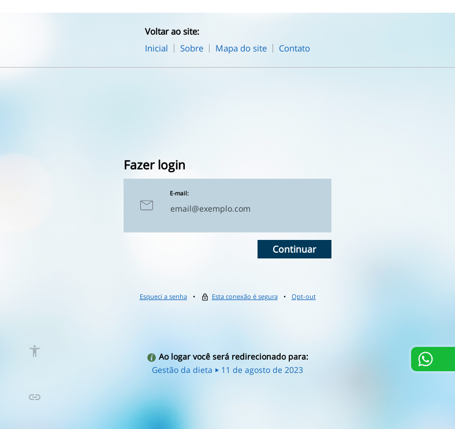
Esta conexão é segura (245, 296)
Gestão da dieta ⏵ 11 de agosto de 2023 (227, 369)
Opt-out (304, 296)
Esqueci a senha (163, 296)
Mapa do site (241, 48)
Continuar (294, 249)
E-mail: (179, 193)
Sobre (191, 48)
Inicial (156, 48)
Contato (294, 48)
